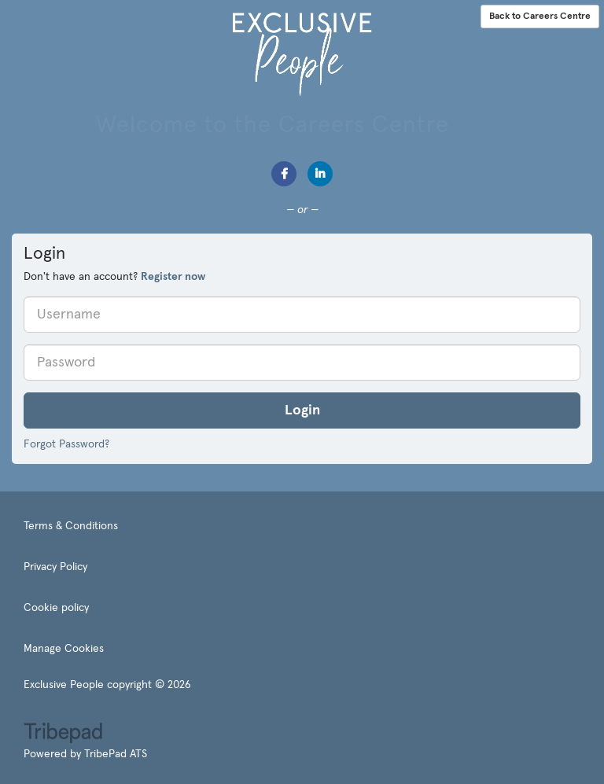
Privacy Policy (55, 566)
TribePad (63, 734)
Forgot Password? (66, 444)
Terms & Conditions (71, 526)
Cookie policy (56, 607)
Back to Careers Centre (540, 16)
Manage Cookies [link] (64, 648)
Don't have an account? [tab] (114, 276)
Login (302, 410)
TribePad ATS (115, 754)
